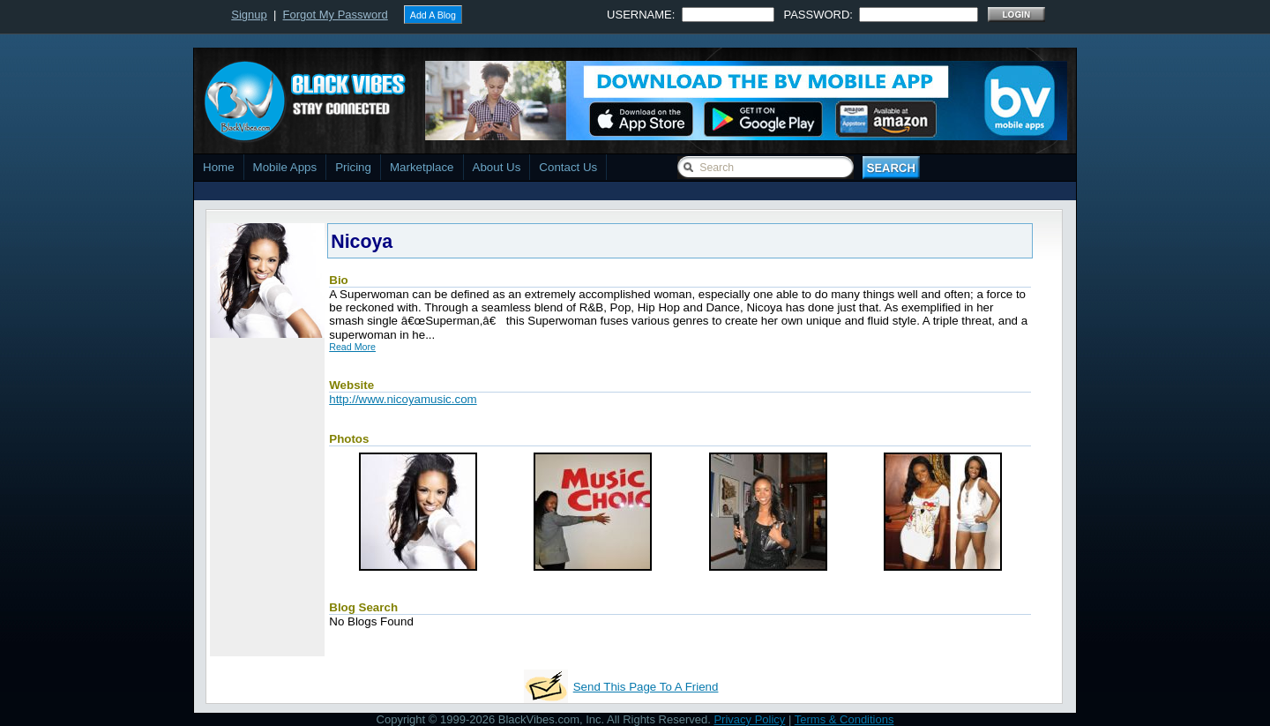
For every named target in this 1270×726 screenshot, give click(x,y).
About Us (497, 167)
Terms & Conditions (844, 719)
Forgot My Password (335, 14)
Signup (248, 14)
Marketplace (422, 167)
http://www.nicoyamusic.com (402, 399)
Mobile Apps (285, 167)
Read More (352, 346)
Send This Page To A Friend (646, 686)
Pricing (353, 167)
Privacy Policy (749, 719)
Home (219, 167)
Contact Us (568, 167)
